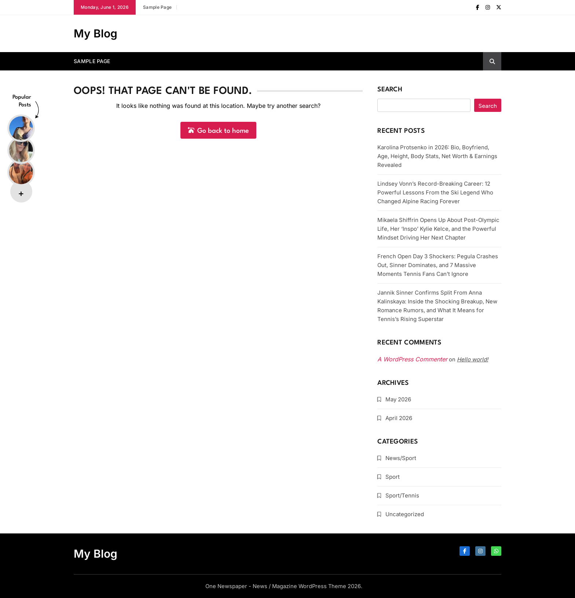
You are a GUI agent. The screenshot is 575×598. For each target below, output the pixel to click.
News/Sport (400, 458)
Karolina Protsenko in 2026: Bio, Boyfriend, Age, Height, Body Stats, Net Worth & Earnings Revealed (437, 156)
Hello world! (472, 359)
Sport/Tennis (402, 495)
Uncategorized (404, 514)
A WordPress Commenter (412, 359)
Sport (392, 476)
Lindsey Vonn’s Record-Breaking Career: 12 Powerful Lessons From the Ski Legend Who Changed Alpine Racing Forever (435, 192)
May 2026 (398, 399)
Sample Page (157, 7)
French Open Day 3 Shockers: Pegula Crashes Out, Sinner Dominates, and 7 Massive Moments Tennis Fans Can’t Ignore (437, 265)
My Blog (95, 33)
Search (389, 90)
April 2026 (398, 418)
